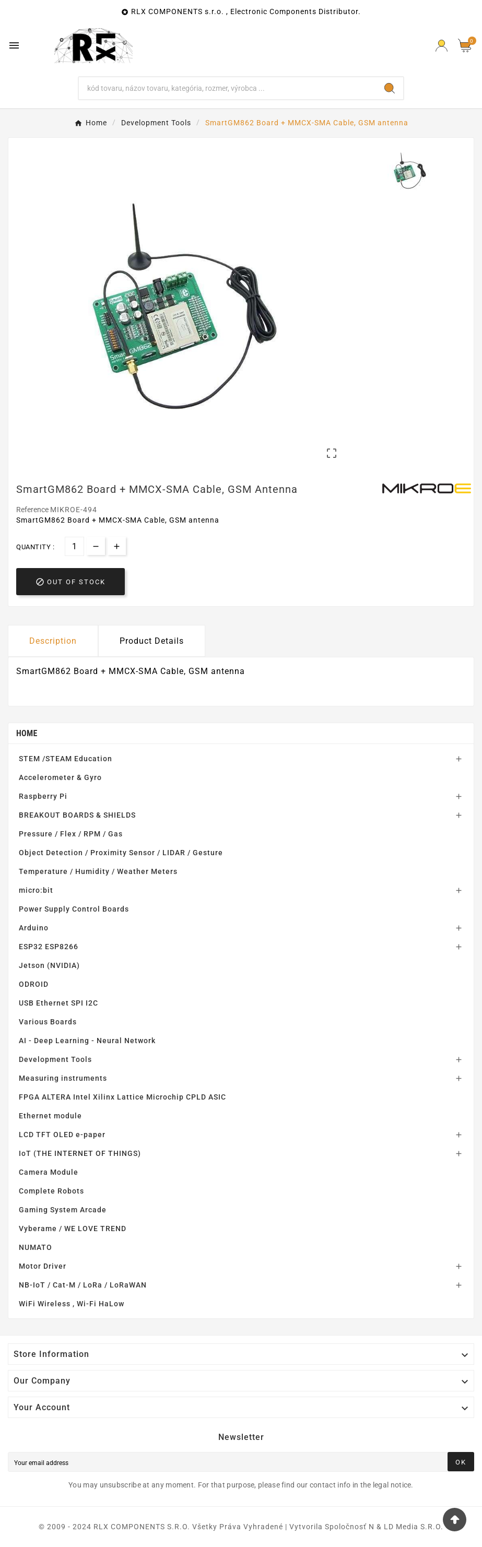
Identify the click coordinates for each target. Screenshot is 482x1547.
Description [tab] (53, 641)
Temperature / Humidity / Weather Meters (98, 871)
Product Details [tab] (152, 641)
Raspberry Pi (43, 796)
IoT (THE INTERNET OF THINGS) (80, 1153)
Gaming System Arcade (63, 1210)
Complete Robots (51, 1191)
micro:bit (36, 890)
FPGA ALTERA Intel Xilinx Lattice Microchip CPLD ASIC (122, 1097)
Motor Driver (42, 1266)
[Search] (227, 88)
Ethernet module (50, 1116)
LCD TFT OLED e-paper (62, 1134)
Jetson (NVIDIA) (49, 965)
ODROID (34, 984)
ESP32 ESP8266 (48, 946)
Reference (33, 509)
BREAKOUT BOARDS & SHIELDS (77, 815)
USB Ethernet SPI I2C (58, 1003)
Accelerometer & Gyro (60, 777)
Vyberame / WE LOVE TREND (72, 1228)
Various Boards (48, 1022)
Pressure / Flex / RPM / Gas (71, 834)
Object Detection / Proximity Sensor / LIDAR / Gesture (121, 852)
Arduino (34, 928)
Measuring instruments (63, 1078)
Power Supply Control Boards (74, 909)
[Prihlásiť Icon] (442, 46)
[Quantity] (74, 546)
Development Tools (55, 1059)
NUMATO (35, 1247)
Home (27, 733)
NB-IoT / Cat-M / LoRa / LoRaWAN (83, 1285)
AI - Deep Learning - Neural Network (87, 1040)
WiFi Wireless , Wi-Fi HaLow (71, 1304)
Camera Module (48, 1172)
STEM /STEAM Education (65, 758)
